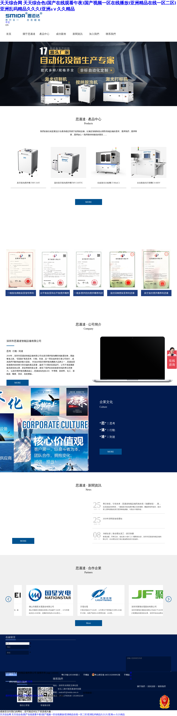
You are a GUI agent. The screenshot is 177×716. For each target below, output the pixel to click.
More (88, 623)
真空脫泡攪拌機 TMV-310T (28, 183)
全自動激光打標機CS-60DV (148, 183)
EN (7, 25)
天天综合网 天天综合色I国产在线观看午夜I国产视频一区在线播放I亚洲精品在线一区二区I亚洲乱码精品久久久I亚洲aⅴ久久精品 (62, 714)
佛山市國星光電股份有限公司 (80, 607)
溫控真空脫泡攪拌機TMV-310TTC (68, 183)
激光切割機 (57, 695)
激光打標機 (22, 695)
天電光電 (123, 607)
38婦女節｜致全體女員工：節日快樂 (118, 534)
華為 (18, 607)
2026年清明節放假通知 (112, 519)
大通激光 (47, 695)
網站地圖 (12, 682)
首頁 (8, 34)
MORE (17, 383)
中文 (8, 22)
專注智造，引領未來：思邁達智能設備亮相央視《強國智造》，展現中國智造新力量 (139, 504)
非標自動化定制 (35, 695)
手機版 (85, 675)
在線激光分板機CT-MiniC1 (108, 183)
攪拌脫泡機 (11, 695)
